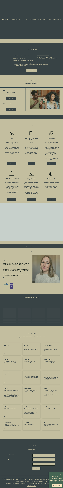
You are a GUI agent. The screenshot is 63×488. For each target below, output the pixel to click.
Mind (45, 373)
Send (36, 468)
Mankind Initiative (48, 345)
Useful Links (39, 19)
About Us (27, 19)
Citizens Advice (48, 359)
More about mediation (33, 19)
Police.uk (6, 359)
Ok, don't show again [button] (31, 485)
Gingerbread (27, 373)
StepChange (47, 407)
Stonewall (26, 359)
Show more (11, 98)
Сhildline (26, 422)
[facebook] (3, 277)
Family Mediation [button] (14, 19)
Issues (20, 19)
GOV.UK (6, 407)
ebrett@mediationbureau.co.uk (57, 19)
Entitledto (7, 373)
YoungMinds (7, 422)
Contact (44, 19)
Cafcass (46, 388)
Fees (23, 19)
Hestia (26, 407)
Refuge (6, 388)
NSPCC (46, 422)
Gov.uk (26, 345)
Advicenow (7, 345)
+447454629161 (48, 19)
